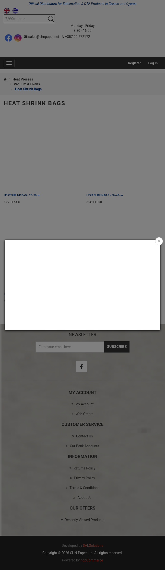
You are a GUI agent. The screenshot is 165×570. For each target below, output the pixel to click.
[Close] (159, 241)
